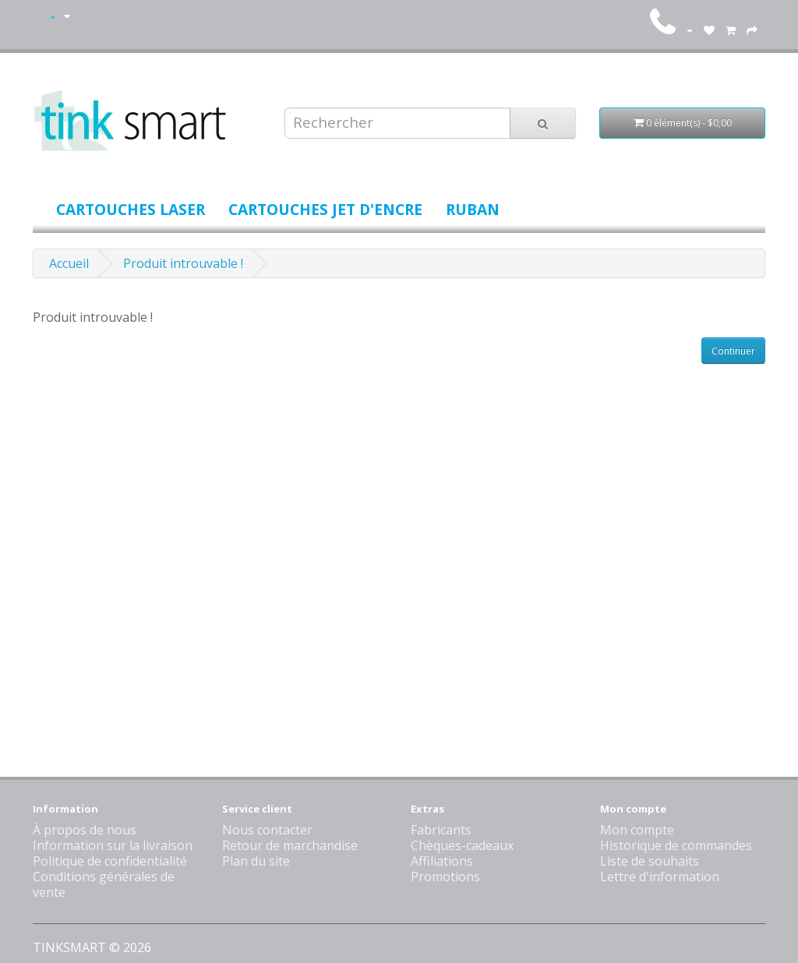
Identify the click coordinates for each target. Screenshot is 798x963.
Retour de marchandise (290, 845)
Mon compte (637, 829)
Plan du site (256, 861)
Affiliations (442, 861)
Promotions (445, 876)
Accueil (69, 263)
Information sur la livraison (112, 845)
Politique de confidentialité (110, 861)
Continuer (733, 351)
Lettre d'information (659, 876)
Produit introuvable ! (183, 263)
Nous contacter (267, 829)
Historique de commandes (676, 845)
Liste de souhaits (649, 861)
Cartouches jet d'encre (325, 209)
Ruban (473, 209)
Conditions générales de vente (104, 884)
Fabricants (441, 829)
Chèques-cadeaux (462, 845)
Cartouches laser (130, 209)
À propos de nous (84, 829)
